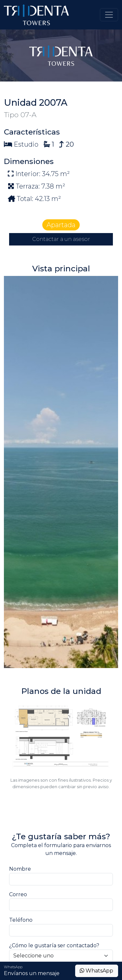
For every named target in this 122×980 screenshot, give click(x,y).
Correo (18, 894)
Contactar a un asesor (61, 239)
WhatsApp (96, 971)
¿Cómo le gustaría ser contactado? (54, 945)
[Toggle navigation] (109, 14)
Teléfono (21, 920)
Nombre (20, 869)
